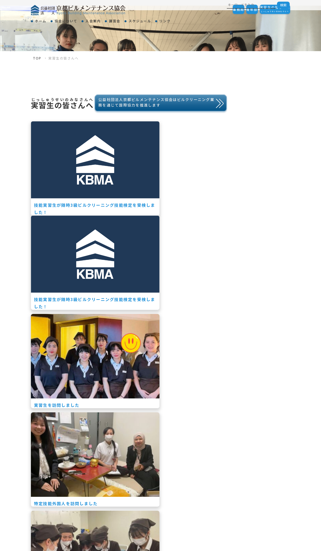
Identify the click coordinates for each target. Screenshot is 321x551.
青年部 (239, 9)
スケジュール (173, 19)
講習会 (140, 19)
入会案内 (111, 19)
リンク (205, 19)
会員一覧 (265, 528)
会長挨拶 (214, 488)
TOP (37, 58)
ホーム (44, 19)
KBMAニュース (220, 509)
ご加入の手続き (271, 488)
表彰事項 (214, 495)
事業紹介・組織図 (222, 502)
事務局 (218, 9)
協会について (77, 19)
